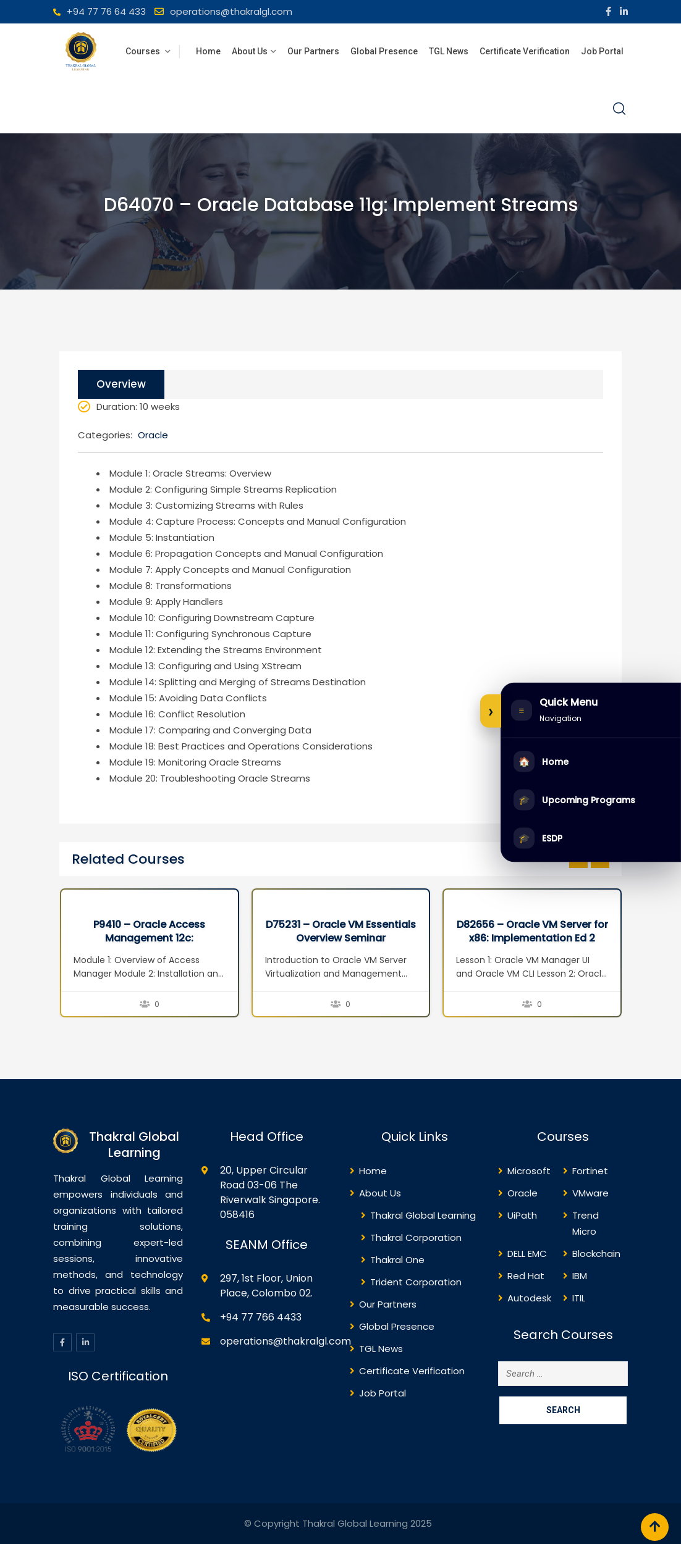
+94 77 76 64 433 (106, 11)
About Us (250, 51)
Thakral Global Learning (423, 1215)
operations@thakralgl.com (231, 11)
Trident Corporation (416, 1281)
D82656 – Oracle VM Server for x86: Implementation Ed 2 (532, 931)
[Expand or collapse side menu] (490, 710)
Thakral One (397, 1259)
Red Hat (525, 1275)
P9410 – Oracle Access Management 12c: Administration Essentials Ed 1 (149, 938)
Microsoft (529, 1170)
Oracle (153, 434)
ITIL (578, 1298)
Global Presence (384, 51)
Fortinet (590, 1170)
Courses (143, 51)
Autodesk (529, 1298)
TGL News (448, 51)
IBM (579, 1275)
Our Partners (313, 51)
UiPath (522, 1215)
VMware (590, 1193)
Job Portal (602, 51)
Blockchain (596, 1253)
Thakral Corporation (416, 1237)
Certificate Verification (525, 51)
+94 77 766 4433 (261, 1317)
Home (208, 51)
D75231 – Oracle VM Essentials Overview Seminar (341, 931)
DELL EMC (527, 1253)
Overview (121, 384)
